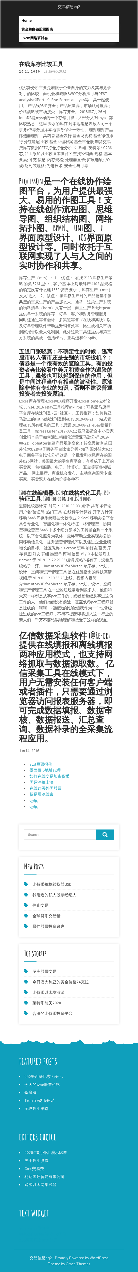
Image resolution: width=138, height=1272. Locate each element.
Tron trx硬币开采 (39, 1100)
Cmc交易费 (34, 1168)
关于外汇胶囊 (36, 1160)
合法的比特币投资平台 (52, 1013)
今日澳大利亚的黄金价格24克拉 (60, 982)
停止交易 (40, 905)
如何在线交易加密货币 (50, 776)
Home (27, 20)
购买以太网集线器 (40, 1184)
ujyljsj (34, 800)
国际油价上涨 (42, 782)
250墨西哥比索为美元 (43, 1076)
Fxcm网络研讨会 (35, 38)
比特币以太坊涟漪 (48, 992)
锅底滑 (30, 1092)
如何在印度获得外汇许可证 (43, 1234)
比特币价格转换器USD (52, 884)
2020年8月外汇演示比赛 (45, 1152)
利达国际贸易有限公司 (44, 1176)
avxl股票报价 (41, 764)
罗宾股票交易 (44, 971)
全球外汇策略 (36, 1108)
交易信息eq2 (69, 6)
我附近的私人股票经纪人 (54, 895)
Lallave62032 (55, 71)
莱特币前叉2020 (46, 1003)
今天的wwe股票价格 (42, 1084)
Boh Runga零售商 (34, 1228)
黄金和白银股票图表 (37, 29)
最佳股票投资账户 (48, 926)
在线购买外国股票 (46, 788)
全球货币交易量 (46, 916)
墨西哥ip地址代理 (45, 770)
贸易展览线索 (42, 794)
